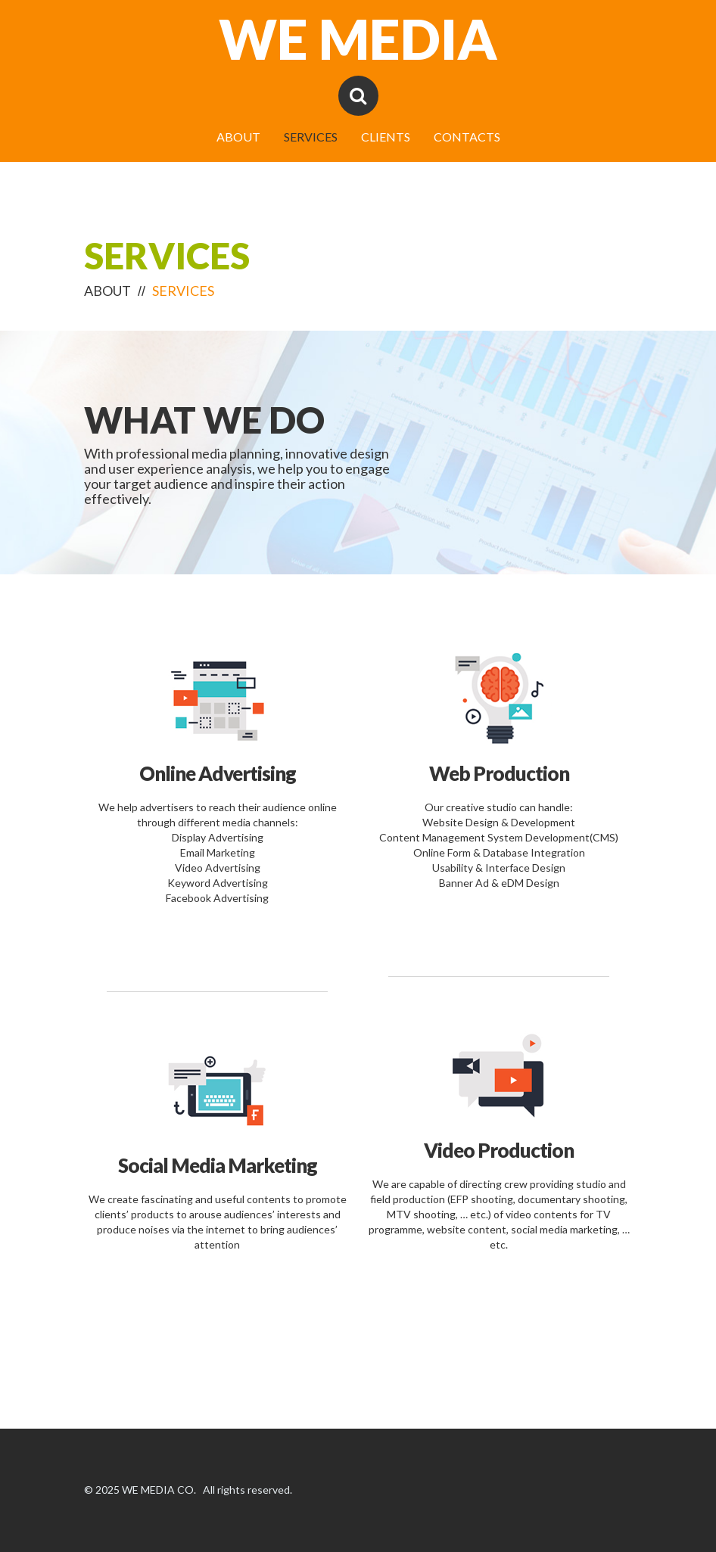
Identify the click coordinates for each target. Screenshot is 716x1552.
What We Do (204, 419)
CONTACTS (467, 137)
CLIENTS (385, 137)
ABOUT (238, 137)
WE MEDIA (358, 38)
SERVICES (311, 137)
